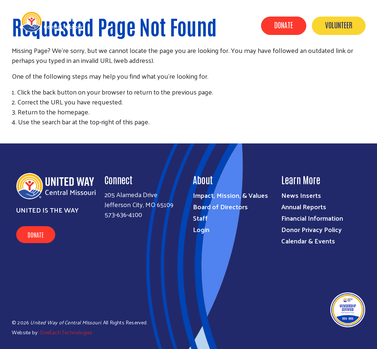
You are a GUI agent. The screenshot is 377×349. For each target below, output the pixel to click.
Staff (200, 218)
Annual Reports (303, 206)
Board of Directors (220, 206)
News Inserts (301, 195)
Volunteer (338, 24)
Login (201, 229)
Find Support (283, 60)
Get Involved (235, 60)
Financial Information (312, 218)
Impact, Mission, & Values (230, 195)
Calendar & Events (339, 60)
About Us (192, 60)
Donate (283, 24)
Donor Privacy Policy (311, 229)
